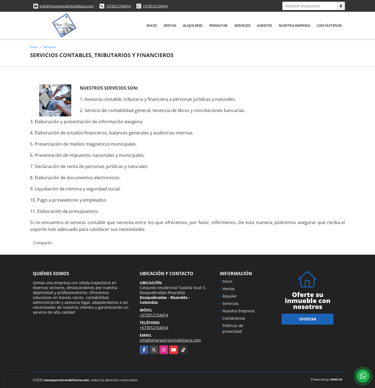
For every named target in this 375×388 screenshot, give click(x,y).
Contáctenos (329, 25)
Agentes (264, 25)
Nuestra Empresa (294, 25)
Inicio (152, 25)
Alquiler (229, 296)
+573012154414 (118, 6)
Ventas (169, 25)
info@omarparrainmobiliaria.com (67, 6)
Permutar (218, 25)
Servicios (242, 25)
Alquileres (193, 25)
